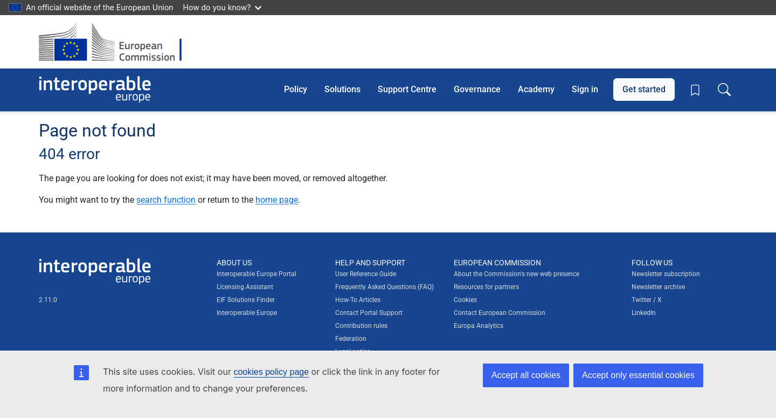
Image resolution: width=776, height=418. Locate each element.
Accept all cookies (525, 375)
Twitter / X (647, 300)
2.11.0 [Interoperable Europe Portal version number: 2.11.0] (48, 300)
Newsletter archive (658, 287)
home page (276, 200)
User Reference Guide (365, 274)
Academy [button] (536, 89)
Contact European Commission (499, 313)
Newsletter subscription (666, 274)
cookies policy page (271, 371)
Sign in (585, 89)
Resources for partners (486, 287)
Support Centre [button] (407, 89)
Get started (644, 89)
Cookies (465, 300)
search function (166, 200)
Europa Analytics (478, 326)
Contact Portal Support (369, 313)
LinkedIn (644, 313)
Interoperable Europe (247, 313)
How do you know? (222, 7)
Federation (350, 338)
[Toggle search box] (724, 89)
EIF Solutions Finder (246, 300)
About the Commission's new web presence (516, 274)
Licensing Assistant (245, 287)
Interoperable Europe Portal (256, 274)
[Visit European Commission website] (115, 41)
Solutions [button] (342, 89)
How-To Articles (357, 300)
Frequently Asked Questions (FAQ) (384, 287)
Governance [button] (477, 89)
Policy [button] (295, 89)
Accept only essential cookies (638, 375)
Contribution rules (361, 326)
